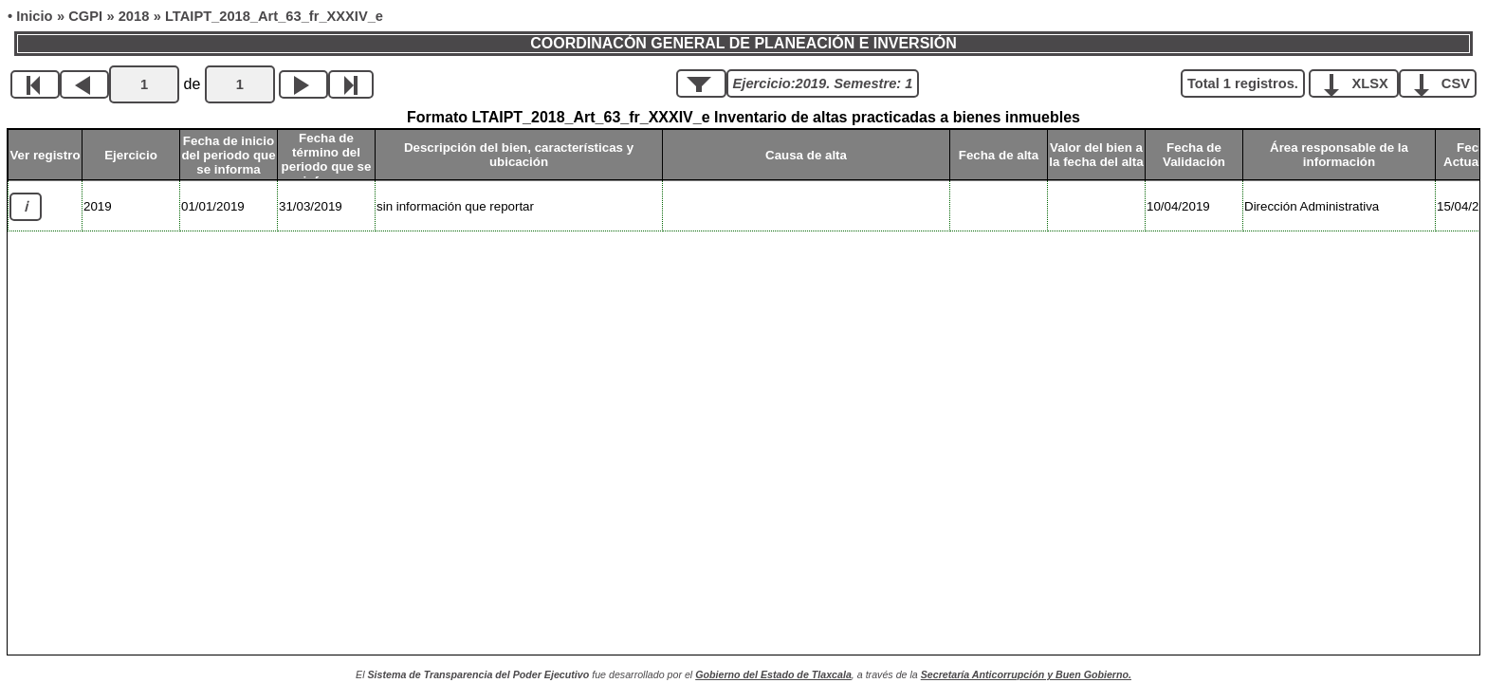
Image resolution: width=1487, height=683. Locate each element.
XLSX (1360, 82)
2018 (134, 16)
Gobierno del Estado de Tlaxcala (773, 674)
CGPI (85, 16)
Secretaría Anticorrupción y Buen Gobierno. (1026, 674)
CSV (1445, 82)
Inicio (34, 16)
